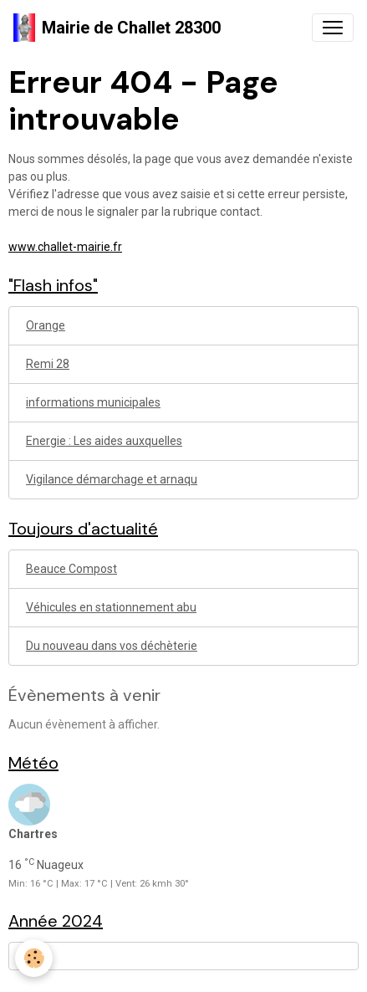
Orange (45, 325)
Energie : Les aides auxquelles (104, 440)
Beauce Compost (71, 568)
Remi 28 (47, 364)
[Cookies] (34, 958)
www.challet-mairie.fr (65, 246)
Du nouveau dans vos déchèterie (111, 645)
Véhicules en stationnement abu (111, 607)
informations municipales (93, 402)
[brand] (117, 27)
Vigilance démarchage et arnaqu (111, 479)
